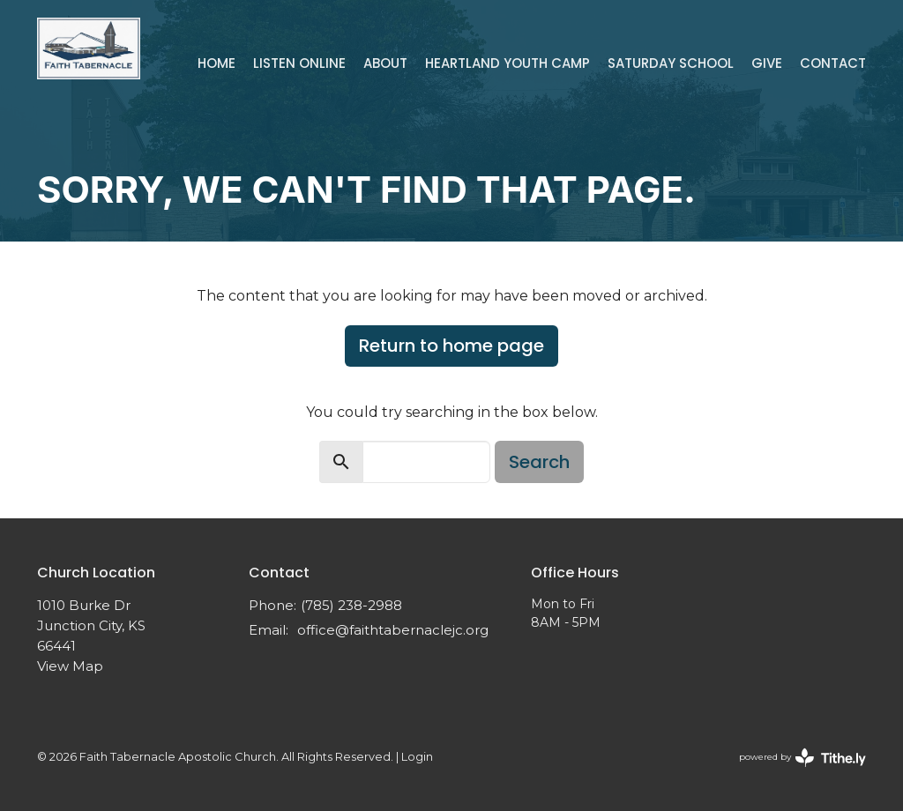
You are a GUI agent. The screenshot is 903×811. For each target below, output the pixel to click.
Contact (833, 63)
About (385, 63)
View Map (70, 666)
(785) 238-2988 (351, 605)
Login (417, 756)
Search (539, 462)
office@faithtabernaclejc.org (393, 629)
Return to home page (451, 345)
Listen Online (299, 63)
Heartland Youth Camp (507, 63)
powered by (802, 757)
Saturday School (671, 63)
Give (766, 63)
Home (216, 63)
